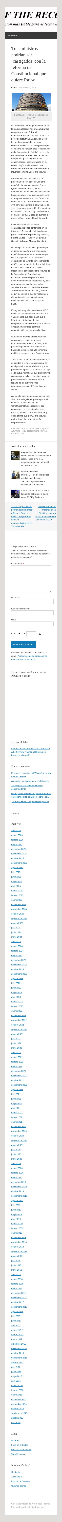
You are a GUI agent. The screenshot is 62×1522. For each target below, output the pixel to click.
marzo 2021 (17, 1112)
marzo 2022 (17, 1057)
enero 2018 (16, 1288)
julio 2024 (16, 927)
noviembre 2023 (19, 964)
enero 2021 (16, 1122)
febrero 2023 (17, 1006)
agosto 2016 (17, 1362)
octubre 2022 (17, 1025)
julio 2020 (16, 1149)
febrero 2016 (17, 1390)
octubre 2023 (17, 969)
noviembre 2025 (19, 853)
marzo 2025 (17, 890)
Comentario (17, 563)
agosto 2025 (17, 867)
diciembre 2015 (18, 1399)
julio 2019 (16, 1205)
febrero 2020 (17, 1173)
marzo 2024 (17, 946)
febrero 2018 (17, 1284)
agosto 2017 (17, 1311)
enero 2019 (16, 1233)
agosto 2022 (17, 1034)
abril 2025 (16, 886)
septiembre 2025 (19, 863)
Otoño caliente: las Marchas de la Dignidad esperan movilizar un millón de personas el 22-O (45, 513)
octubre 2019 (17, 1191)
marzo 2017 (17, 1330)
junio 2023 (16, 988)
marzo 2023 (17, 1001)
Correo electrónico (20, 608)
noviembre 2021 (19, 1075)
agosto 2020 (17, 1145)
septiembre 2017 (19, 1307)
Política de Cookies (20, 1481)
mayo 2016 (16, 1376)
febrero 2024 (17, 951)
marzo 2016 (17, 1385)
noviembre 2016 (19, 1348)
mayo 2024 (16, 937)
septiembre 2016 (19, 1358)
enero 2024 (16, 955)
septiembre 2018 (19, 1251)
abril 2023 (16, 997)
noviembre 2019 (19, 1186)
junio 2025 (16, 877)
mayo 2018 (16, 1270)
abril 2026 (16, 830)
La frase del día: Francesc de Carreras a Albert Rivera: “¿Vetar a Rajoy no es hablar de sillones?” (30, 751)
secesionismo (33, 431)
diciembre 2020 (18, 1126)
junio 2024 (16, 932)
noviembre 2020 (19, 1131)
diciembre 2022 (18, 1015)
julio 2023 (16, 983)
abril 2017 (16, 1325)
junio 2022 (16, 1043)
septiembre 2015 (19, 1413)
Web (13, 620)
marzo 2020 (17, 1168)
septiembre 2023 (19, 974)
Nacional (35, 428)
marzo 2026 (17, 835)
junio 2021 (16, 1099)
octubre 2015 (17, 1408)
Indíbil (14, 87)
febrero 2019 (17, 1228)
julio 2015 (16, 1422)
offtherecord (25, 17)
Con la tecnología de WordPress (26, 1504)
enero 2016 (16, 1395)
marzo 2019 (17, 1223)
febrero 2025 (17, 895)
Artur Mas (15, 431)
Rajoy (23, 431)
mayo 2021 (16, 1103)
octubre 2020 (17, 1136)
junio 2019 (16, 1210)
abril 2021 (16, 1108)
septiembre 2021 (19, 1085)
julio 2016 (16, 1367)
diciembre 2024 (18, 904)
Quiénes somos (18, 1486)
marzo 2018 (17, 1279)
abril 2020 (16, 1163)
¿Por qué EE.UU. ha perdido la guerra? (30, 801)
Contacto (15, 1472)
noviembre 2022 (19, 1020)
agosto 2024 (17, 923)
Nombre (15, 597)
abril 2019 (16, 1219)
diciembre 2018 (18, 1237)
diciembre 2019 (18, 1182)
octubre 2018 (17, 1247)
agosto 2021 (17, 1089)
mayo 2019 (16, 1214)
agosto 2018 (17, 1256)
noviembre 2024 (19, 909)
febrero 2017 (17, 1334)
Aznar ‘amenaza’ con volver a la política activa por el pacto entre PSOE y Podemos (35, 493)
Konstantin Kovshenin (34, 1507)
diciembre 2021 (18, 1071)
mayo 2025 (16, 881)
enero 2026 (16, 844)
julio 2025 (16, 872)
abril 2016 (16, 1381)
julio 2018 (16, 1260)
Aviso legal (16, 1476)
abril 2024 (16, 941)
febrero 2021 (17, 1117)
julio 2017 (16, 1316)
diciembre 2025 (18, 849)
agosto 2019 (17, 1200)
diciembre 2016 (18, 1344)
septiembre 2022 (19, 1029)
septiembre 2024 (19, 918)
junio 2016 (16, 1371)
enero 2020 (16, 1177)
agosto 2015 (17, 1418)
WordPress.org (18, 1454)
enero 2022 (16, 1066)
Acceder (15, 1440)
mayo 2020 (16, 1159)
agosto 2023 (17, 978)
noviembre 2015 (19, 1404)
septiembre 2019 (19, 1196)
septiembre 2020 (19, 1140)
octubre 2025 (17, 858)
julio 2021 (16, 1094)
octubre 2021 (17, 1080)
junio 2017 (16, 1321)
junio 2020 (16, 1154)
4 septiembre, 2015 (27, 87)
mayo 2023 (16, 992)
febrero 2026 (17, 840)
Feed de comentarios (21, 1449)
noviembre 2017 (19, 1297)
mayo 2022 (16, 1048)
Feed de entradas (19, 1445)
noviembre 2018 (19, 1242)
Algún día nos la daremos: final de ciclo (30, 781)
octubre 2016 (17, 1353)
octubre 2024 (17, 914)
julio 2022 (16, 1038)
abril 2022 (16, 1052)
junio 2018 (16, 1265)
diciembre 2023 (18, 960)
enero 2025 (16, 900)
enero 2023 (16, 1011)
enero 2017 (16, 1339)
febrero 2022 (17, 1062)
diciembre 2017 (18, 1293)
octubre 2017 (17, 1302)
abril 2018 (16, 1274)
